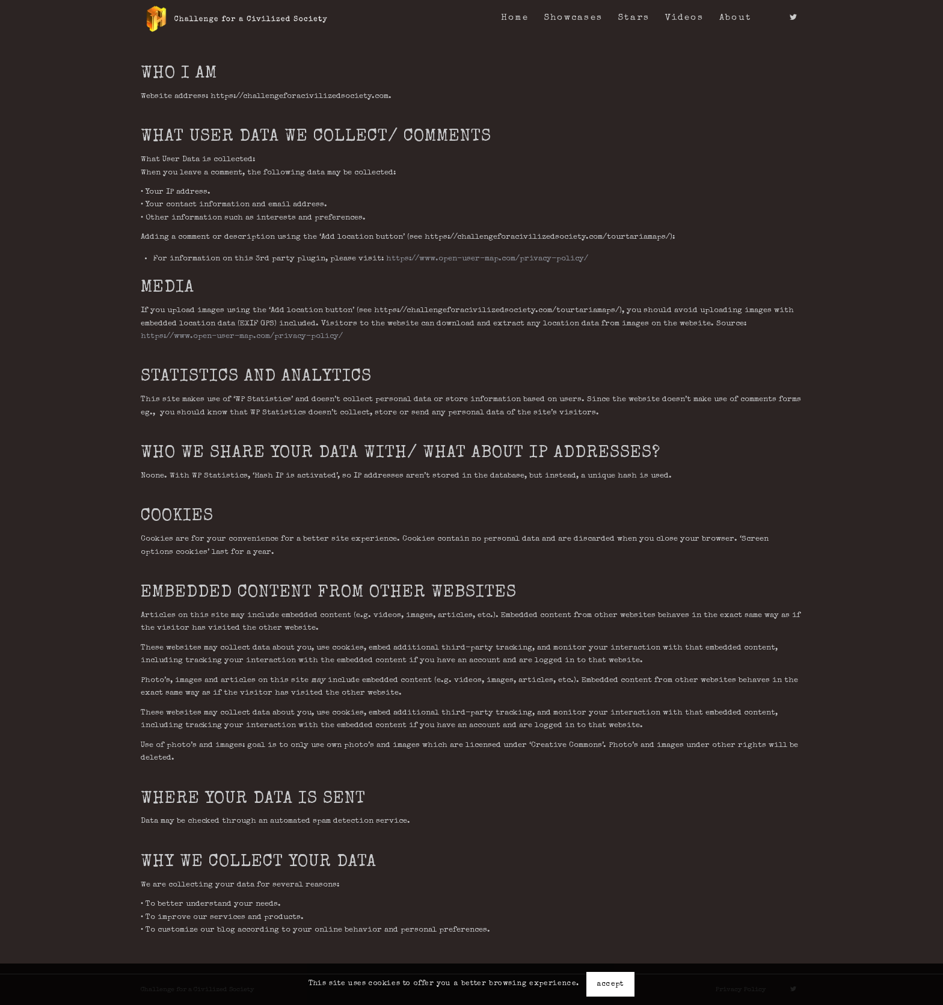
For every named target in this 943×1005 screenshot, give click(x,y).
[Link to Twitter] (793, 17)
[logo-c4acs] (237, 18)
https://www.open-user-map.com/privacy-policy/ (487, 259)
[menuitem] (514, 18)
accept (610, 984)
